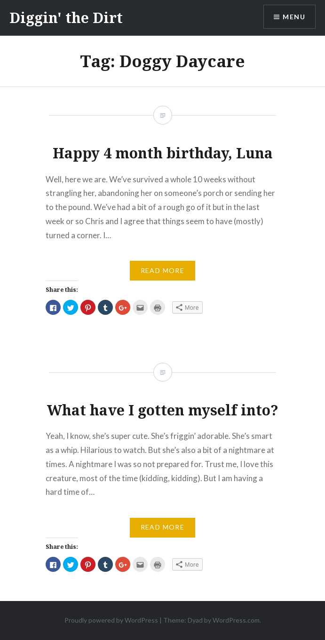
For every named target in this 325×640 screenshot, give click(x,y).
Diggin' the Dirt (66, 17)
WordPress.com (236, 620)
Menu (294, 17)
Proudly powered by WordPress (111, 620)
